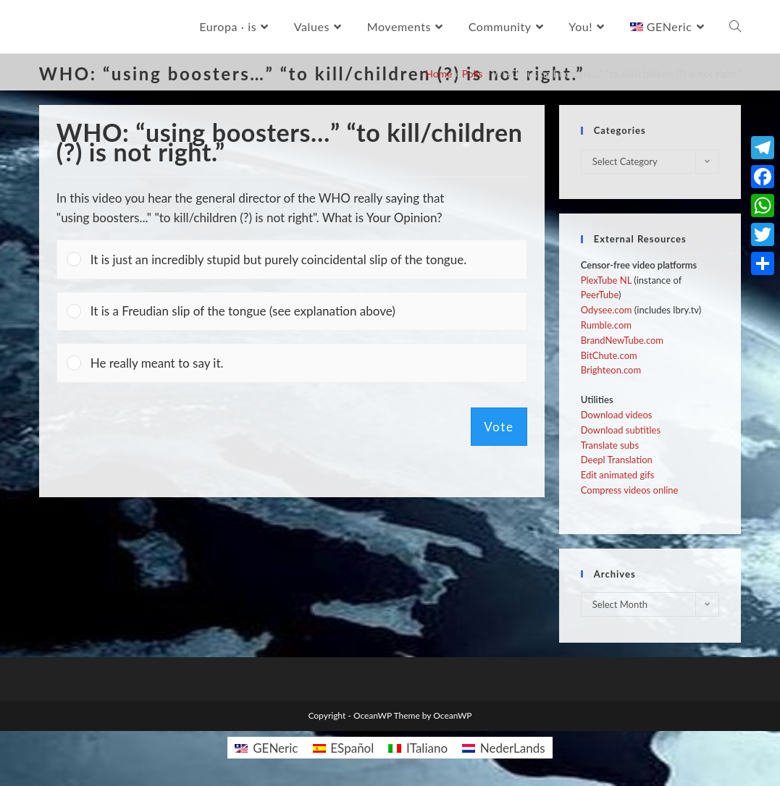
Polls (472, 73)
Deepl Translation (617, 459)
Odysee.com (606, 310)
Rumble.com (606, 325)
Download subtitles (621, 430)
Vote (499, 426)
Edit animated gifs (618, 475)
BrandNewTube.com (622, 340)
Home (438, 73)
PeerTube (599, 294)
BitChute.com (609, 355)
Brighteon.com (611, 370)
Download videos (617, 415)
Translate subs (610, 445)
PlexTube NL (606, 280)
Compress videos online (630, 490)
